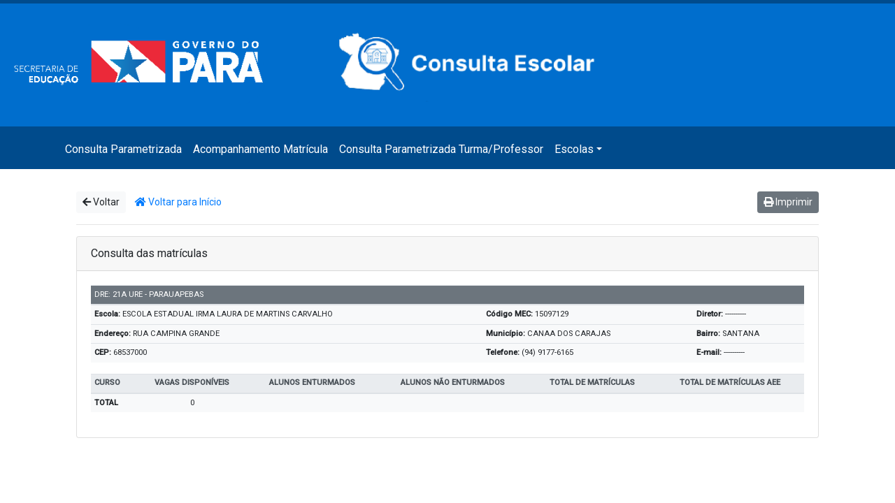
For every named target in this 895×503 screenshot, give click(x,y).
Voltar (101, 201)
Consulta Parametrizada (123, 149)
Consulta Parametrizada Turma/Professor (441, 149)
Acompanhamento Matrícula (260, 149)
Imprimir (788, 201)
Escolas (574, 149)
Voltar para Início (178, 201)
